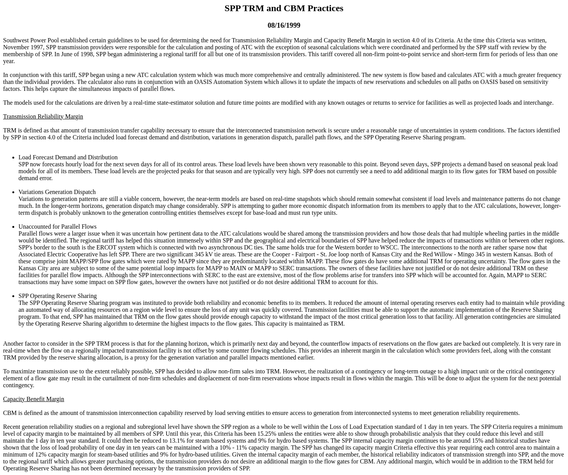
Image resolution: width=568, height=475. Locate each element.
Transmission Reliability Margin (43, 116)
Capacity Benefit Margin (33, 399)
